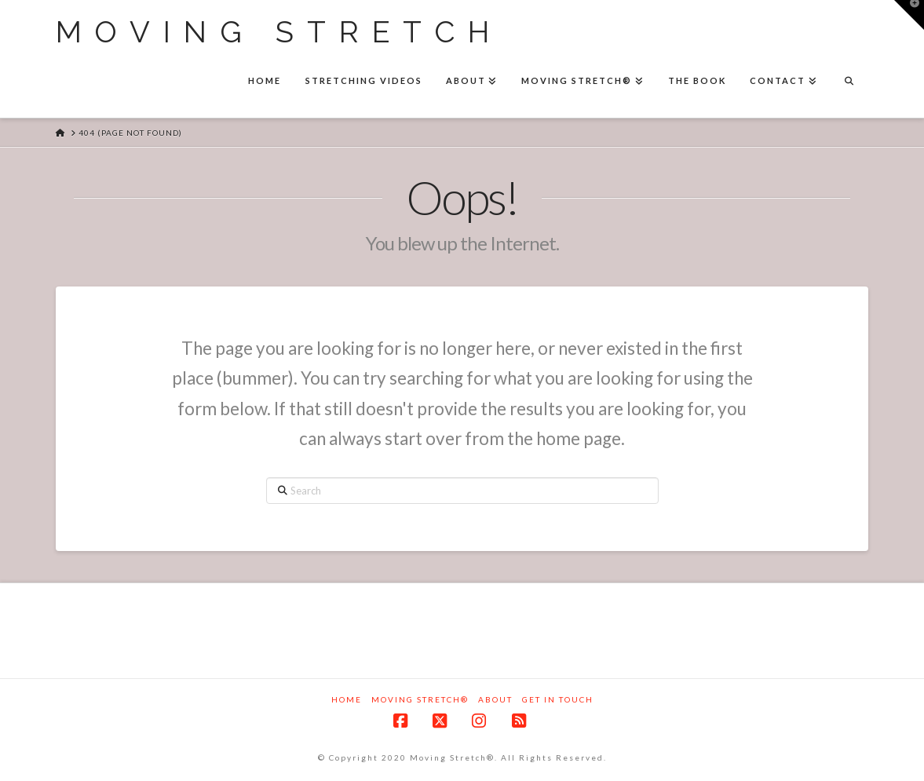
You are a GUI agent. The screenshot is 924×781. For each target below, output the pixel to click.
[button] (909, 15)
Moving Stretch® (420, 699)
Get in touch (557, 699)
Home (346, 699)
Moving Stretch (279, 32)
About (495, 699)
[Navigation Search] (848, 82)
